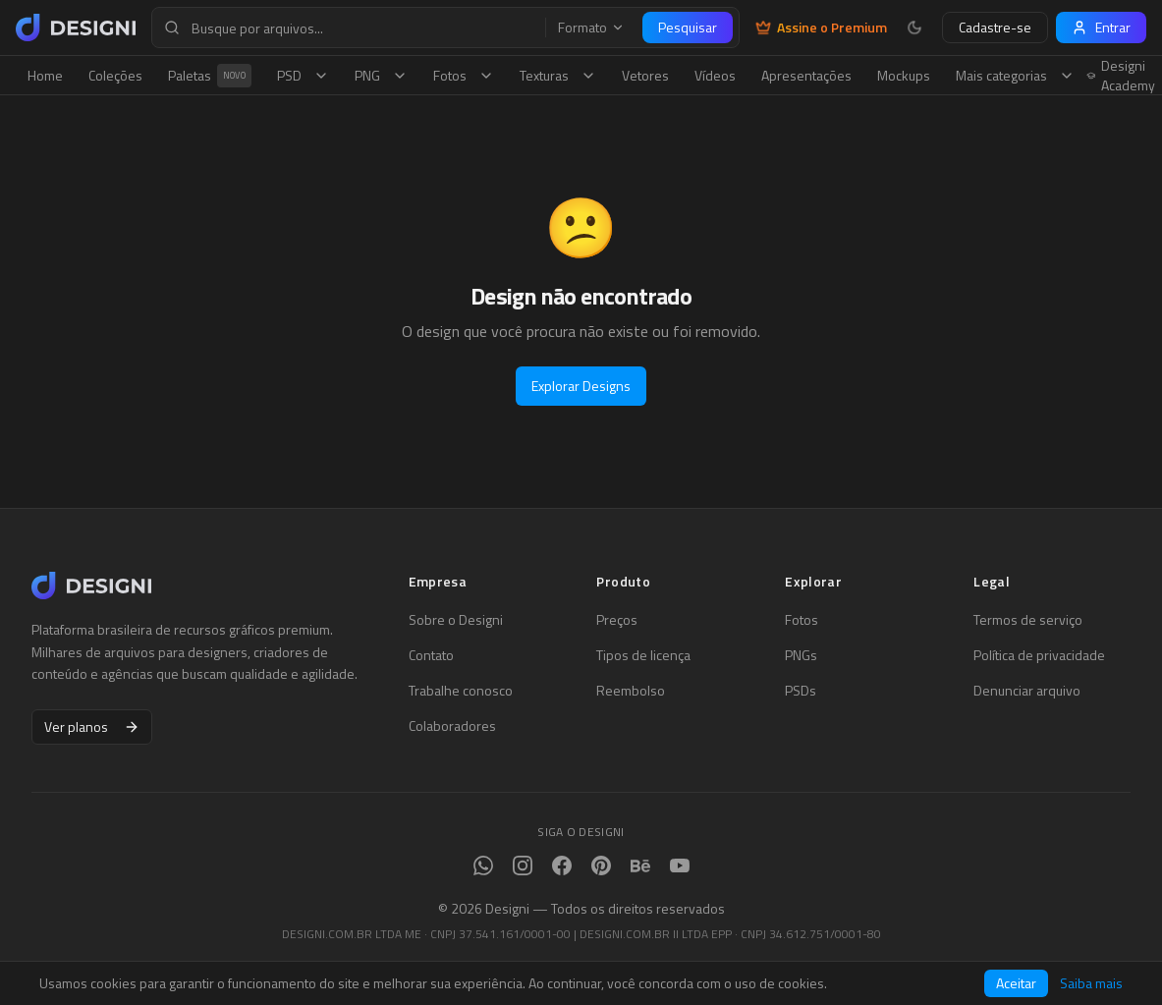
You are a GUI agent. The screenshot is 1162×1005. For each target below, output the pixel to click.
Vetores (645, 75)
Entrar (1101, 27)
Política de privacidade (1039, 655)
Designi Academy (1121, 75)
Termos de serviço (1027, 620)
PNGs (801, 655)
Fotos (463, 75)
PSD (303, 75)
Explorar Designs (581, 385)
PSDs (800, 690)
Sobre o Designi (456, 620)
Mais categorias (1015, 75)
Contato (431, 655)
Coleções (115, 75)
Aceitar (1016, 983)
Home (45, 75)
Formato (591, 27)
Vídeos (715, 75)
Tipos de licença (643, 655)
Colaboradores (452, 726)
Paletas (209, 75)
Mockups (903, 75)
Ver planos (91, 726)
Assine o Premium (821, 27)
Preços (616, 620)
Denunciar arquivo (1026, 690)
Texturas (558, 75)
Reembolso (630, 690)
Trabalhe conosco (461, 690)
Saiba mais (1091, 983)
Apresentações (806, 75)
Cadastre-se (995, 27)
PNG (381, 75)
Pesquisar (687, 27)
